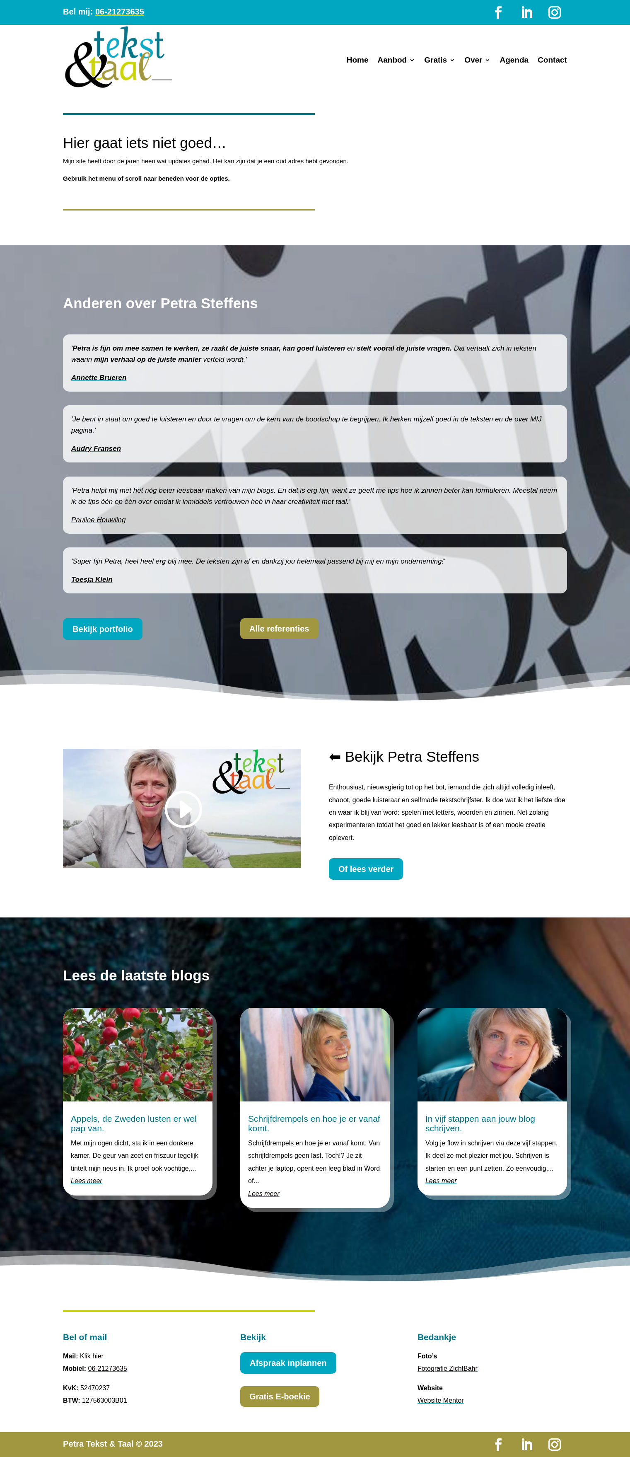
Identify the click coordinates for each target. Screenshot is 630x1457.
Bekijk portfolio (102, 629)
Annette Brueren (98, 378)
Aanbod (392, 60)
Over (473, 60)
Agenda (514, 60)
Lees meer (86, 1180)
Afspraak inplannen (288, 1362)
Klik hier (92, 1356)
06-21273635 (119, 11)
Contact (552, 60)
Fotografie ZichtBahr (448, 1368)
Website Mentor (441, 1400)
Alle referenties (279, 628)
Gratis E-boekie (279, 1396)
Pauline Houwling (98, 520)
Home (358, 60)
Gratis (435, 60)
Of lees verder (365, 869)
